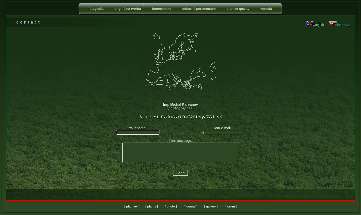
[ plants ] (151, 206)
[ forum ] (230, 206)
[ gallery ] (211, 206)
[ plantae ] (131, 206)
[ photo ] (171, 206)
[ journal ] (191, 206)
